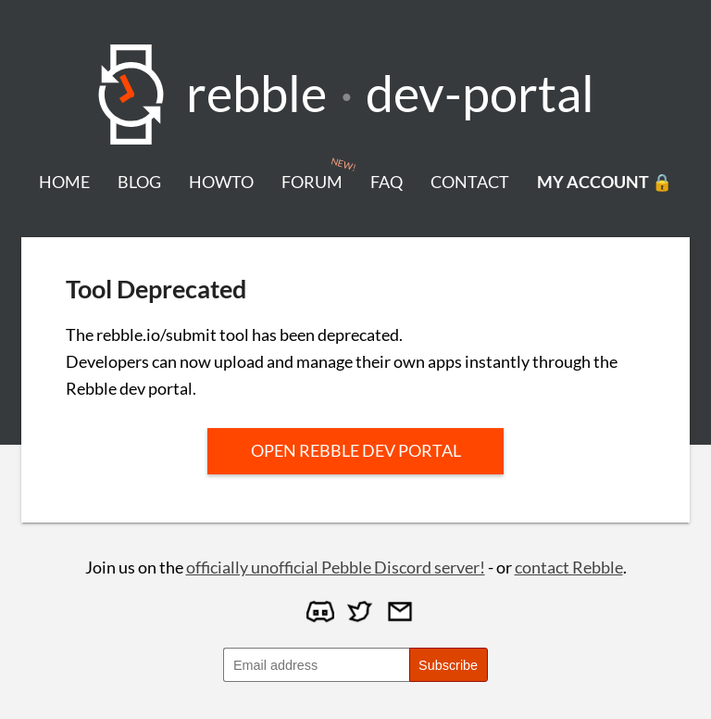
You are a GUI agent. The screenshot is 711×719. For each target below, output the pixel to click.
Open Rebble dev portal (356, 450)
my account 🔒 (604, 181)
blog (139, 181)
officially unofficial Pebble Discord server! (335, 567)
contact (469, 181)
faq (386, 181)
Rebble (256, 93)
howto (221, 181)
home (64, 181)
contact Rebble (569, 567)
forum (312, 181)
